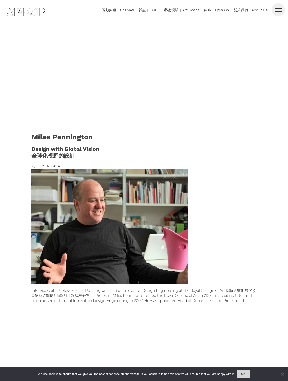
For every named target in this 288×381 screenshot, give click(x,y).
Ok (243, 374)
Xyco (36, 166)
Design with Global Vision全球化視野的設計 (65, 152)
